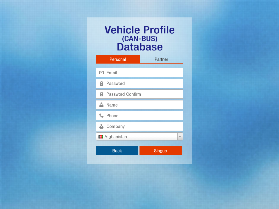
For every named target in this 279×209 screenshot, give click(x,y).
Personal (118, 59)
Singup (160, 151)
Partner (161, 59)
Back (117, 151)
